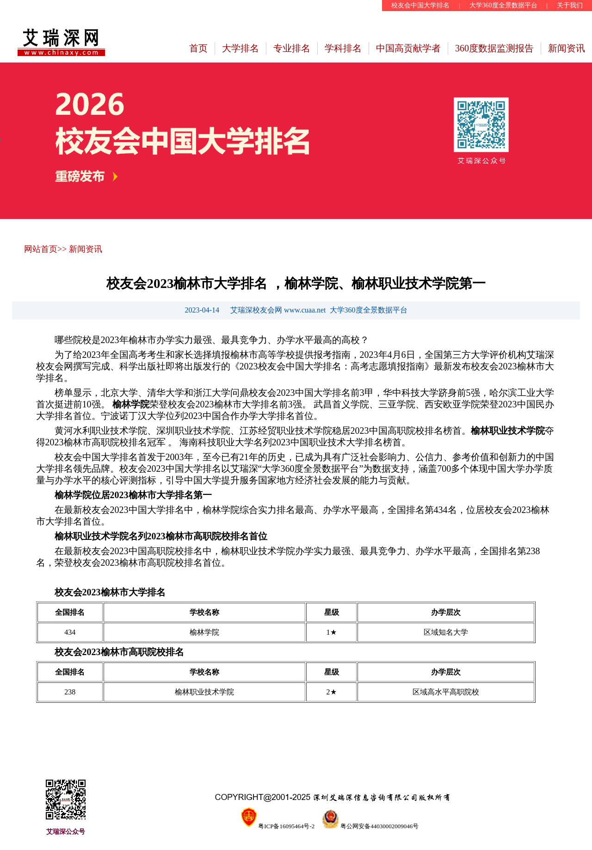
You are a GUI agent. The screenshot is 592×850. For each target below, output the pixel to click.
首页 (198, 48)
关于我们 (570, 5)
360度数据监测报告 (494, 48)
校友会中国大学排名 (420, 5)
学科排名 (343, 48)
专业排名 (291, 48)
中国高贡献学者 (408, 48)
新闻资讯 (566, 48)
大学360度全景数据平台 (503, 5)
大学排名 (240, 48)
